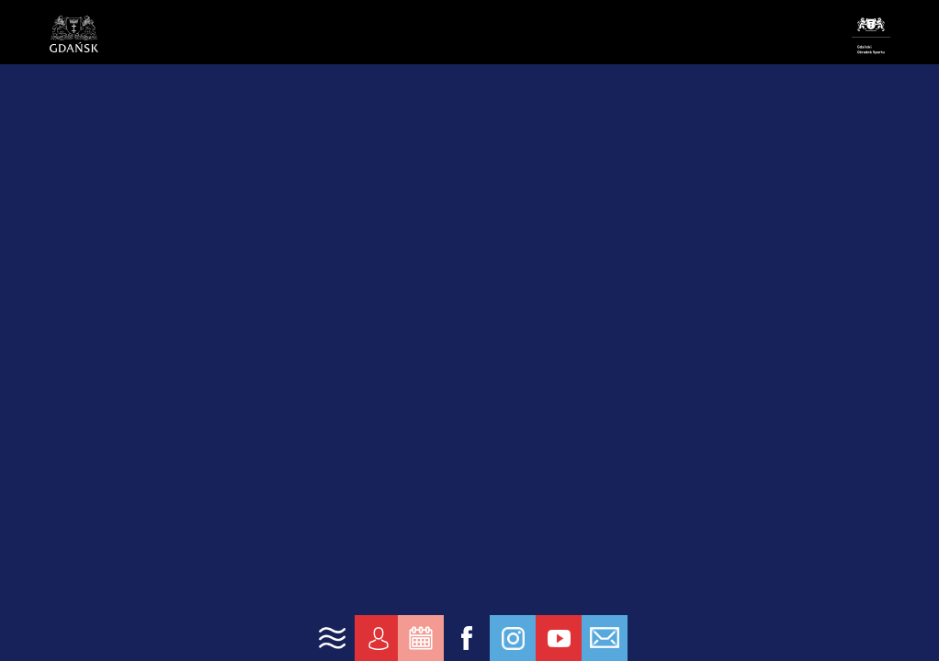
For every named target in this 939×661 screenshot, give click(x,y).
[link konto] (378, 638)
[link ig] (513, 638)
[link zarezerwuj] (421, 638)
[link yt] (559, 638)
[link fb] (467, 638)
